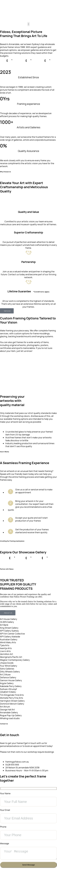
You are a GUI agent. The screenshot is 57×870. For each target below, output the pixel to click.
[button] (28, 24)
